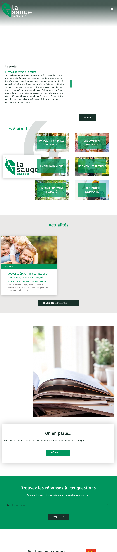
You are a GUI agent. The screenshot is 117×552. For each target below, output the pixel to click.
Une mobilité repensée (92, 166)
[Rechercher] (106, 505)
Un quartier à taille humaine (51, 142)
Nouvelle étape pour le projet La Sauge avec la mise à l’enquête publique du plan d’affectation (27, 277)
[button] (112, 9)
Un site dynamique (51, 166)
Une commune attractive (92, 142)
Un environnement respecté (51, 190)
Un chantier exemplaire (92, 190)
